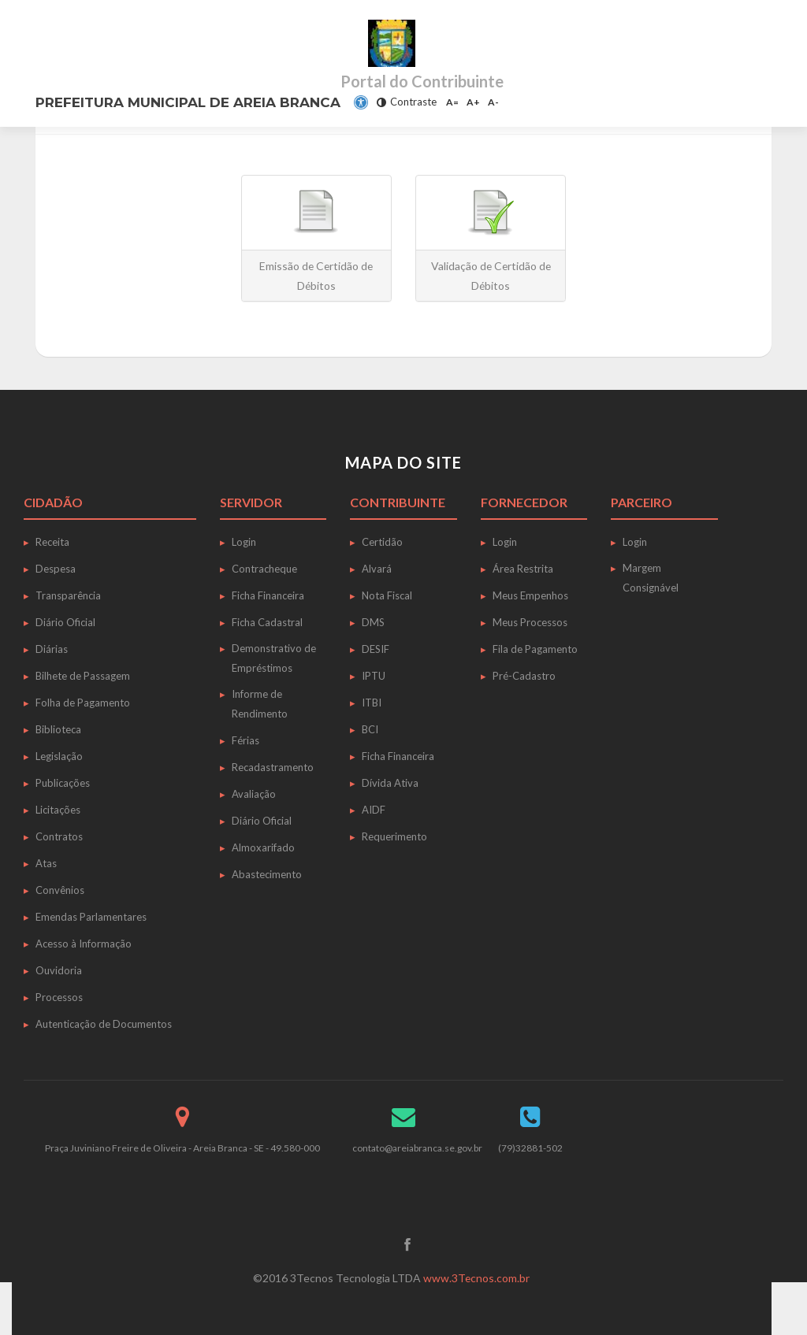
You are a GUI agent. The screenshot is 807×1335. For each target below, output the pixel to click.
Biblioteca (58, 729)
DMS (373, 622)
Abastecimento (267, 874)
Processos (59, 997)
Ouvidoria (58, 970)
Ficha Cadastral (267, 622)
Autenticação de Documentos (103, 1024)
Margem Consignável (651, 578)
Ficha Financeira (268, 595)
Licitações (57, 809)
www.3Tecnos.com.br (476, 1278)
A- (493, 102)
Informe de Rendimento (260, 704)
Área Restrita (523, 568)
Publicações (62, 783)
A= (452, 102)
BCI (370, 729)
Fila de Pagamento (535, 649)
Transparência (68, 595)
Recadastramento (273, 767)
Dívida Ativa (390, 783)
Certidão (382, 542)
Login (244, 542)
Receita (52, 542)
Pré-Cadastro (524, 675)
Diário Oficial (65, 622)
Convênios (59, 890)
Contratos (59, 836)
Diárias (51, 649)
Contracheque (264, 568)
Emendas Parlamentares (91, 916)
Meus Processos (530, 622)
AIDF (373, 809)
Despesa (55, 568)
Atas (46, 863)
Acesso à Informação (83, 943)
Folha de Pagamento (82, 702)
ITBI (371, 702)
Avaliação (254, 794)
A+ (473, 102)
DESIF (375, 649)
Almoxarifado (263, 847)
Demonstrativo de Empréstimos (274, 658)
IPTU (373, 675)
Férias (245, 740)
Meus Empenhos (530, 595)
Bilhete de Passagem (82, 675)
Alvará (377, 568)
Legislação (59, 756)
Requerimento (394, 836)
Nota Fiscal (387, 595)
